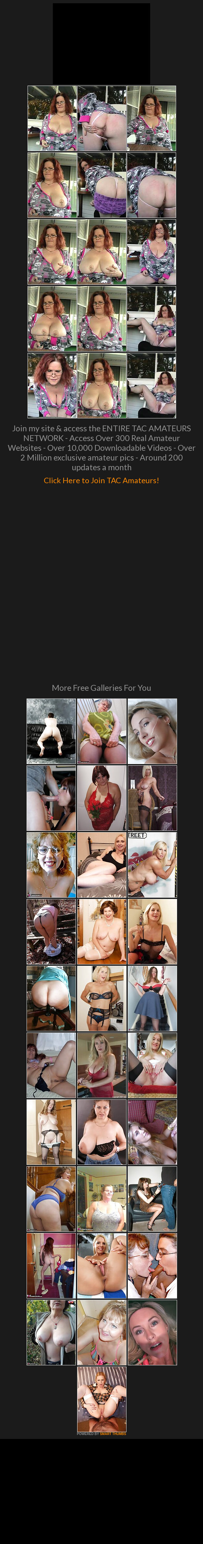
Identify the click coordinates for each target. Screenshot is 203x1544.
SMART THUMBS (113, 1330)
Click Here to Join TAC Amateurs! (101, 478)
